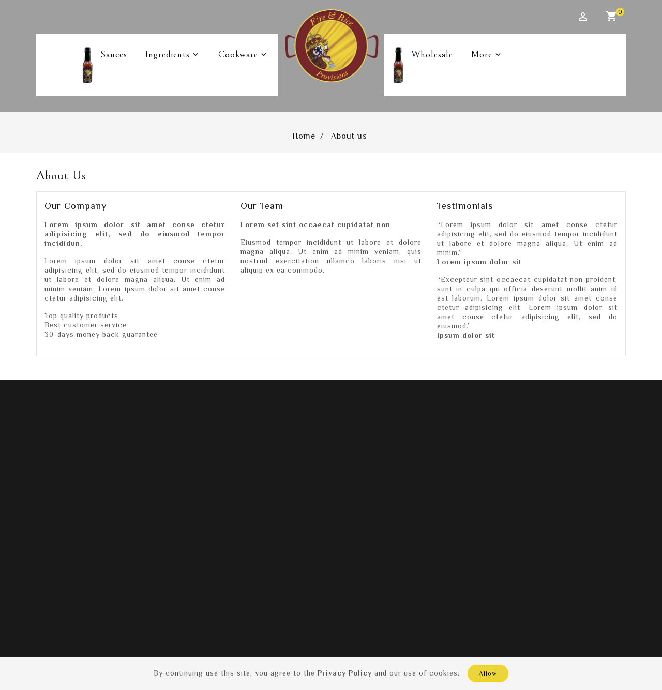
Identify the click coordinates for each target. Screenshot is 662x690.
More (479, 51)
